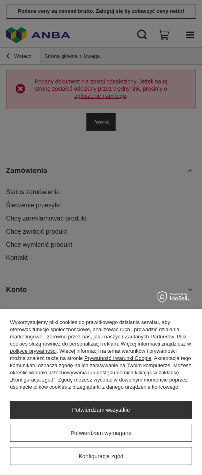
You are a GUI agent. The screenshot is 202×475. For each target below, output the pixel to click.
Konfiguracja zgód (100, 456)
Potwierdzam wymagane (101, 433)
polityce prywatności (33, 351)
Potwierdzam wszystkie (101, 410)
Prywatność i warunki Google (118, 358)
